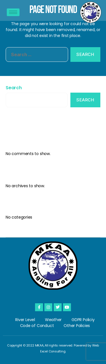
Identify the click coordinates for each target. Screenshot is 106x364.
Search (14, 87)
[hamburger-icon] (13, 12)
